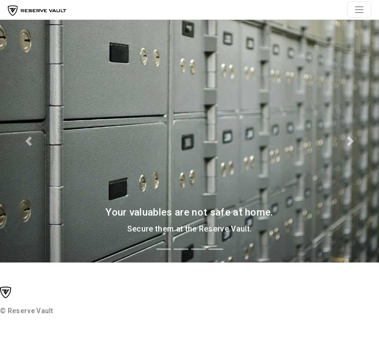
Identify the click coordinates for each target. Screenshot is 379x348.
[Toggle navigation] (359, 9)
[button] (28, 141)
